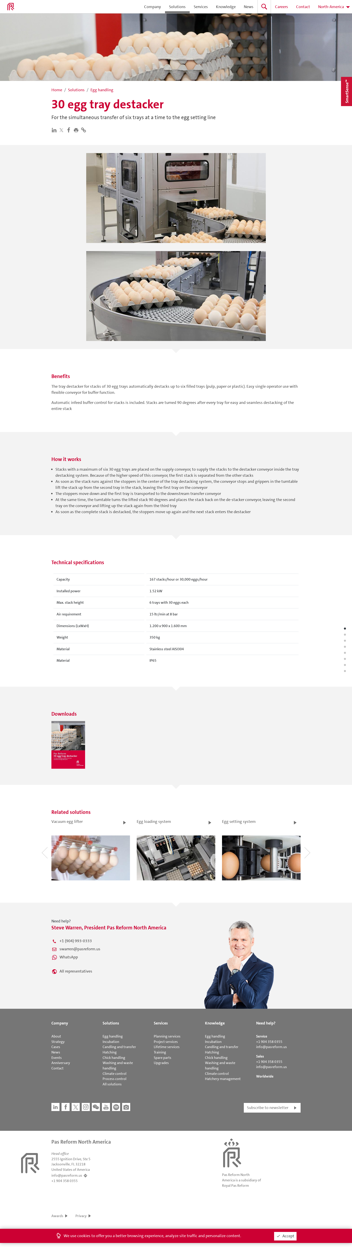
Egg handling (113, 1036)
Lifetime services (167, 1046)
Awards (57, 1216)
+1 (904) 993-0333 (75, 941)
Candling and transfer (119, 1046)
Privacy (81, 1216)
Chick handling (114, 1057)
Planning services (167, 1036)
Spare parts (162, 1057)
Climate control (114, 1073)
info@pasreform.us (271, 1046)
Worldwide (264, 1076)
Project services (166, 1041)
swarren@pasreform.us (79, 949)
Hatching (110, 1052)
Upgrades (161, 1062)
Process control (114, 1078)
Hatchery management (223, 1078)
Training (160, 1052)
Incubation (111, 1041)
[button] (77, 129)
